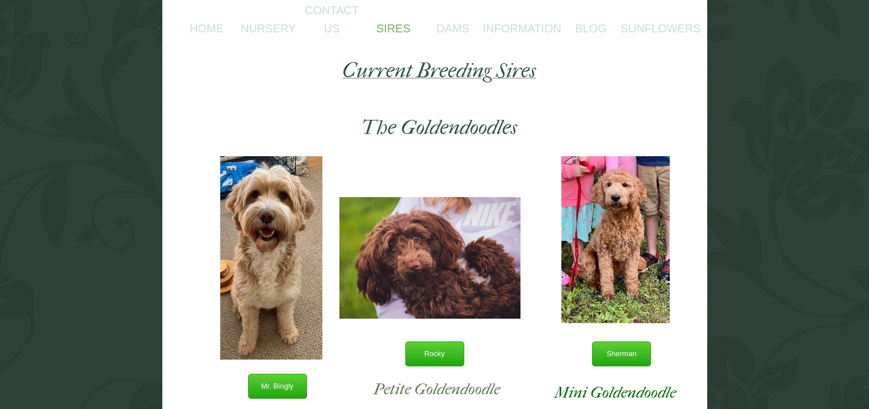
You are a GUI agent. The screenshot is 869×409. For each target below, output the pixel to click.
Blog (591, 28)
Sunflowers (660, 28)
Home (207, 28)
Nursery (268, 28)
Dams (452, 28)
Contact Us (332, 19)
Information (521, 28)
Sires (393, 28)
